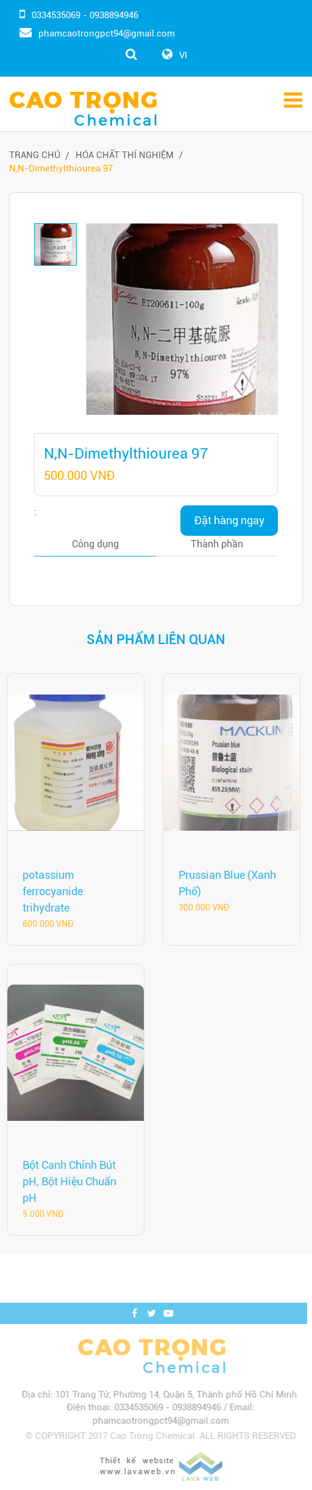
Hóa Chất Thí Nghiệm (125, 155)
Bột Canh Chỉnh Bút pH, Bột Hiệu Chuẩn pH (67, 1181)
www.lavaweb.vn (140, 1455)
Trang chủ (34, 155)
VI (183, 55)
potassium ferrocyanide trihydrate (50, 891)
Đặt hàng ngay (229, 520)
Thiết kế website (139, 1443)
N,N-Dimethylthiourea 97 (61, 168)
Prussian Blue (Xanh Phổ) (225, 883)
